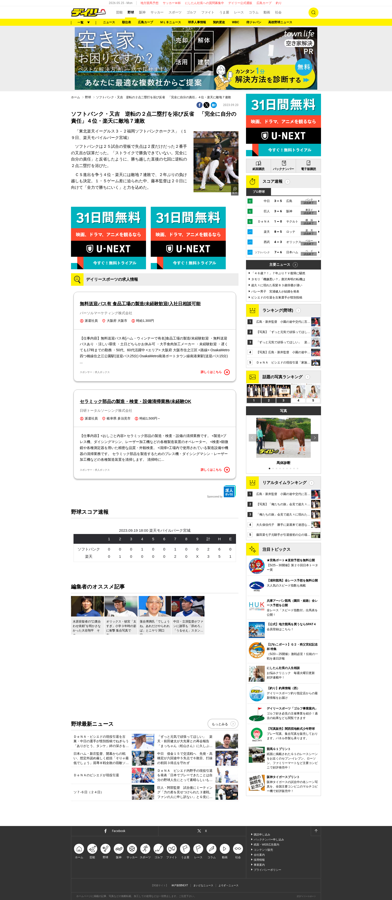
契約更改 (219, 22)
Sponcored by (221, 491)
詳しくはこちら (215, 372)
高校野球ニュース (280, 22)
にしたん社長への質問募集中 (204, 3)
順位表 (126, 22)
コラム (253, 12)
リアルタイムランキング (284, 482)
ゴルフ (191, 12)
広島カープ (264, 3)
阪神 (142, 12)
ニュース (109, 22)
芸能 (119, 12)
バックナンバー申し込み (269, 839)
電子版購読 (308, 169)
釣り (279, 3)
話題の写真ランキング (282, 377)
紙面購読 (258, 169)
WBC (235, 22)
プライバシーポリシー (267, 869)
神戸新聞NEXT (180, 885)
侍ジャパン (253, 22)
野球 (131, 12)
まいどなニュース (203, 885)
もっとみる (220, 724)
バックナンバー (283, 169)
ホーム (75, 97)
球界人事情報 (197, 22)
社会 (278, 12)
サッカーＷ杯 (172, 3)
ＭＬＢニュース (170, 22)
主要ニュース (279, 264)
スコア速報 (272, 181)
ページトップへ (316, 831)
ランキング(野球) (277, 310)
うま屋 (224, 12)
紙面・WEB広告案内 (266, 844)
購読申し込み (262, 834)
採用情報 (259, 859)
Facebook (118, 831)
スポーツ (175, 12)
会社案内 (259, 854)
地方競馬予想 (149, 3)
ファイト (207, 12)
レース (239, 12)
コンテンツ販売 (263, 849)
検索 (313, 13)
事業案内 (259, 864)
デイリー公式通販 (240, 3)
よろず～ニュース (228, 885)
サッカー (157, 12)
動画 (267, 12)
